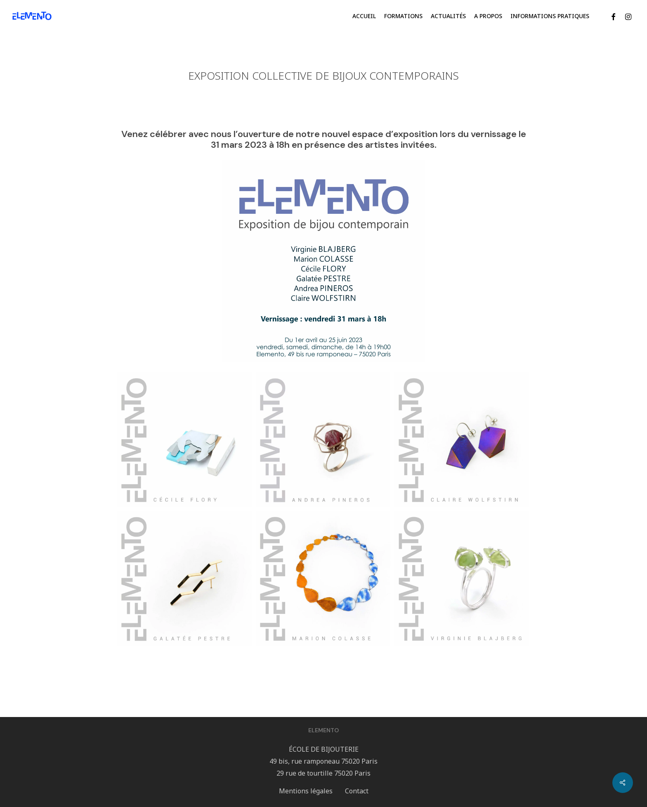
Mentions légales (306, 790)
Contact (356, 790)
